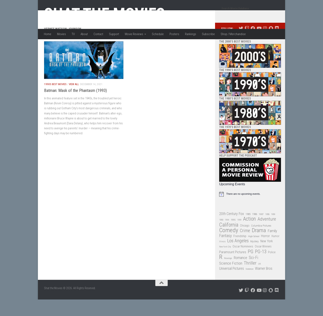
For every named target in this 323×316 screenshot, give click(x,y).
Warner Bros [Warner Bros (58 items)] (263, 285)
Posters (174, 34)
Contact (98, 34)
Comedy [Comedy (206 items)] (228, 247)
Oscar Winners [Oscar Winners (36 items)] (263, 263)
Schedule (158, 34)
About (84, 34)
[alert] (250, 210)
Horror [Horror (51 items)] (265, 252)
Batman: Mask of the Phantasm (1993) (75, 107)
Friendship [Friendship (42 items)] (239, 252)
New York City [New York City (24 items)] (225, 263)
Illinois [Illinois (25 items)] (222, 258)
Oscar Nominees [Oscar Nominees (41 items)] (243, 263)
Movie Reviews (134, 34)
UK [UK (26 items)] (259, 280)
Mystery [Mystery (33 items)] (254, 257)
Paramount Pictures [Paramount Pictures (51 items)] (232, 268)
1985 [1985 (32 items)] (248, 230)
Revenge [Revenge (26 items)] (228, 274)
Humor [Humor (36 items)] (275, 252)
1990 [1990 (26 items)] (221, 236)
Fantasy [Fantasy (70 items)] (225, 252)
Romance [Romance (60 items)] (240, 274)
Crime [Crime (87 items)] (245, 247)
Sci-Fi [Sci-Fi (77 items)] (253, 274)
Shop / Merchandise (233, 34)
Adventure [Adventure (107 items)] (266, 235)
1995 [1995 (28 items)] (233, 236)
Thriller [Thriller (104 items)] (250, 279)
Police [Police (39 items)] (272, 269)
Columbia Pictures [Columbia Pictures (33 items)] (261, 242)
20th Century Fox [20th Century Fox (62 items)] (231, 230)
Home (47, 34)
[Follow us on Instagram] (265, 45)
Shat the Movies (104, 14)
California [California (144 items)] (228, 241)
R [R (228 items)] (220, 273)
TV (73, 34)
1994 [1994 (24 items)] (227, 236)
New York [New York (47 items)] (266, 258)
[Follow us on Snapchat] (271, 45)
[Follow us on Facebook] (253, 45)
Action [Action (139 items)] (249, 235)
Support (114, 34)
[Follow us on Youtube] (259, 45)
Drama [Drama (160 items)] (259, 247)
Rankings (190, 34)
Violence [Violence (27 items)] (249, 285)
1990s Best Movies (55, 100)
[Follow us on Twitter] (241, 45)
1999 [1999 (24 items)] (239, 236)
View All (74, 100)
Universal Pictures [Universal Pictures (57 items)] (231, 285)
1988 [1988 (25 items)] (267, 230)
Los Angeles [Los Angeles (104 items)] (238, 257)
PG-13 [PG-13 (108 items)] (260, 268)
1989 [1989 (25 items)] (273, 230)
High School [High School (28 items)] (253, 252)
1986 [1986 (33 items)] (254, 230)
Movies (61, 34)
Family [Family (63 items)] (272, 247)
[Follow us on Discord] (277, 45)
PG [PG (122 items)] (250, 268)
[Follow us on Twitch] (247, 45)
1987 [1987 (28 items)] (261, 230)
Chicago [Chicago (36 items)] (244, 242)
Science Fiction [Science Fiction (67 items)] (230, 280)
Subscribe (208, 34)
